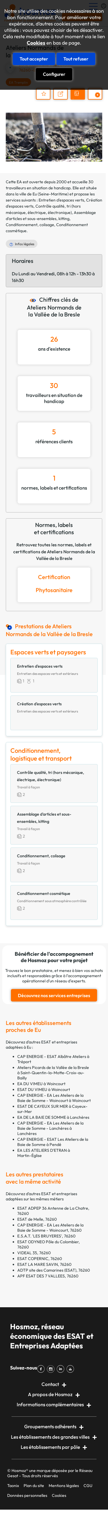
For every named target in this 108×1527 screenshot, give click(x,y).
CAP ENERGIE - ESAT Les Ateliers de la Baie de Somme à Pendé (52, 1142)
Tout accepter (34, 59)
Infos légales (24, 244)
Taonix (13, 1485)
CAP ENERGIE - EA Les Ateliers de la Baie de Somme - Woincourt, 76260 (50, 1227)
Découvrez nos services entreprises (54, 995)
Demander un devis (78, 99)
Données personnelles (27, 1495)
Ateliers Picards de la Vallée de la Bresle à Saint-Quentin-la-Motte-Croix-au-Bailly (53, 1073)
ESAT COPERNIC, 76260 (39, 1258)
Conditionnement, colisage (30, 224)
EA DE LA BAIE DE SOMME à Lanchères (53, 1117)
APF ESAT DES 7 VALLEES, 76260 (47, 1276)
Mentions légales (64, 1485)
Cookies (36, 43)
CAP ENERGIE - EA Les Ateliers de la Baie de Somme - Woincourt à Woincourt (54, 1098)
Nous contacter (63, 99)
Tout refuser (75, 59)
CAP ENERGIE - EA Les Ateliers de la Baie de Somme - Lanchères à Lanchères (50, 1128)
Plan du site (34, 1485)
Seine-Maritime (53, 194)
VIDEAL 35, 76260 (34, 1252)
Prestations (97, 99)
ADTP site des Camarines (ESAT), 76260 (53, 1270)
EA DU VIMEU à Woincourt (41, 1083)
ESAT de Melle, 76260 (37, 1219)
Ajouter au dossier (43, 94)
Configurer (54, 74)
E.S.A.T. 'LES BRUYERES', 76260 (46, 1236)
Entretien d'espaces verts (61, 200)
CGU (88, 1485)
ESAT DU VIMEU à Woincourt (43, 1089)
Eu (35, 194)
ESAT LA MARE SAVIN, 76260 (44, 1264)
